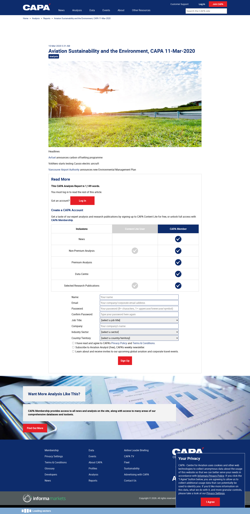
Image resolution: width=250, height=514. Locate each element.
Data (92, 10)
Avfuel (52, 157)
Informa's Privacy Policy (211, 476)
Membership (52, 450)
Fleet (126, 462)
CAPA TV (129, 456)
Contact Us (130, 480)
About (121, 10)
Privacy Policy (119, 343)
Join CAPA (218, 4)
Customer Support (179, 4)
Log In (202, 4)
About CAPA (95, 462)
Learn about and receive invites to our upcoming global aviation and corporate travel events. (125, 351)
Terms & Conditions (144, 343)
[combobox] (206, 11)
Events (106, 10)
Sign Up (125, 360)
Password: (77, 308)
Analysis (77, 10)
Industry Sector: (80, 332)
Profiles (93, 468)
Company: (77, 326)
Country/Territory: (81, 338)
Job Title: (77, 320)
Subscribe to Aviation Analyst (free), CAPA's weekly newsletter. (108, 347)
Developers (51, 474)
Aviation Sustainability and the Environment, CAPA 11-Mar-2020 (82, 18)
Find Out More (35, 428)
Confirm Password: (82, 314)
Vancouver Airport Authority (63, 169)
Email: (75, 303)
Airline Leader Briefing (136, 450)
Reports (46, 18)
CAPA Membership (62, 220)
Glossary (50, 468)
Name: (75, 297)
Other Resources (141, 10)
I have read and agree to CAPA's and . (113, 343)
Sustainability (132, 468)
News (61, 10)
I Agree (210, 502)
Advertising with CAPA (136, 474)
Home (25, 18)
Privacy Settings (215, 493)
